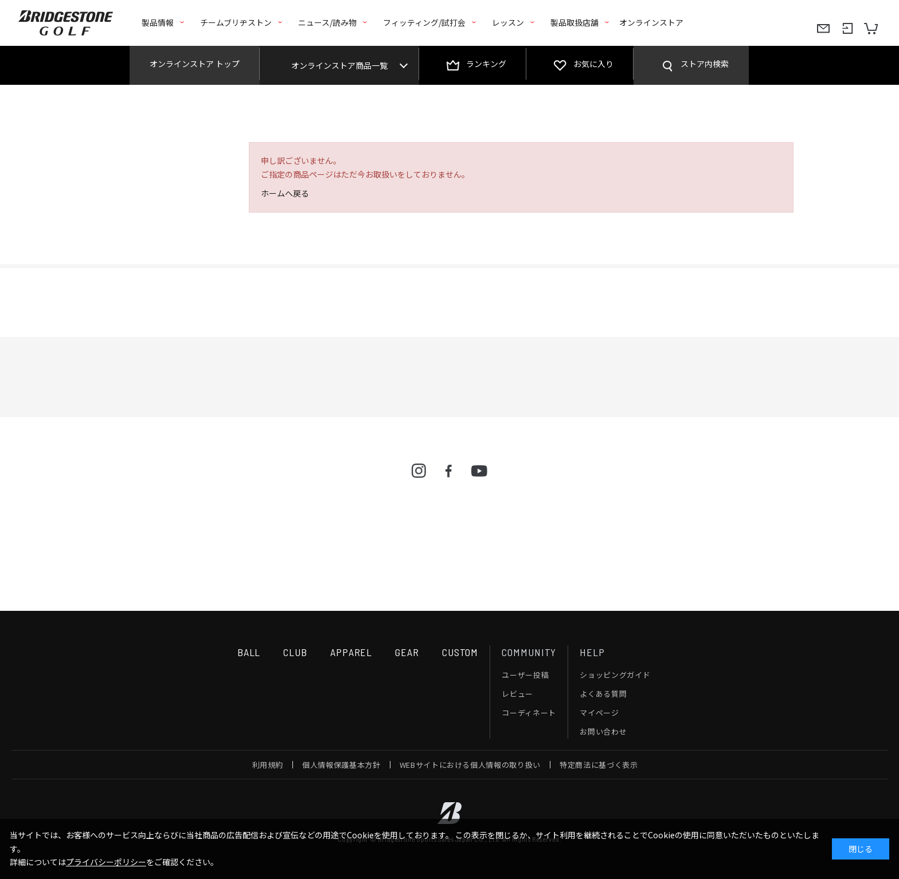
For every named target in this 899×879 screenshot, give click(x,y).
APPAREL (351, 652)
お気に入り (593, 63)
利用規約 (268, 764)
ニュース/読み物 (327, 22)
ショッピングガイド (615, 674)
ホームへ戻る (285, 193)
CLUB (295, 652)
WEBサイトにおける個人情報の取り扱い (470, 764)
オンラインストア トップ (195, 63)
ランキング (486, 63)
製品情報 (158, 22)
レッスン (508, 22)
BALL (249, 652)
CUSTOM (460, 652)
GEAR (407, 652)
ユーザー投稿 (525, 674)
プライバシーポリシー (106, 862)
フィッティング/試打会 (424, 22)
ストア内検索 (705, 63)
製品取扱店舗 (574, 22)
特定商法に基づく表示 (599, 764)
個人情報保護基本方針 (341, 764)
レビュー (517, 693)
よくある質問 (603, 693)
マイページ (599, 712)
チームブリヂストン (236, 22)
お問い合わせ (603, 731)
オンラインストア (651, 22)
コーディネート (529, 712)
